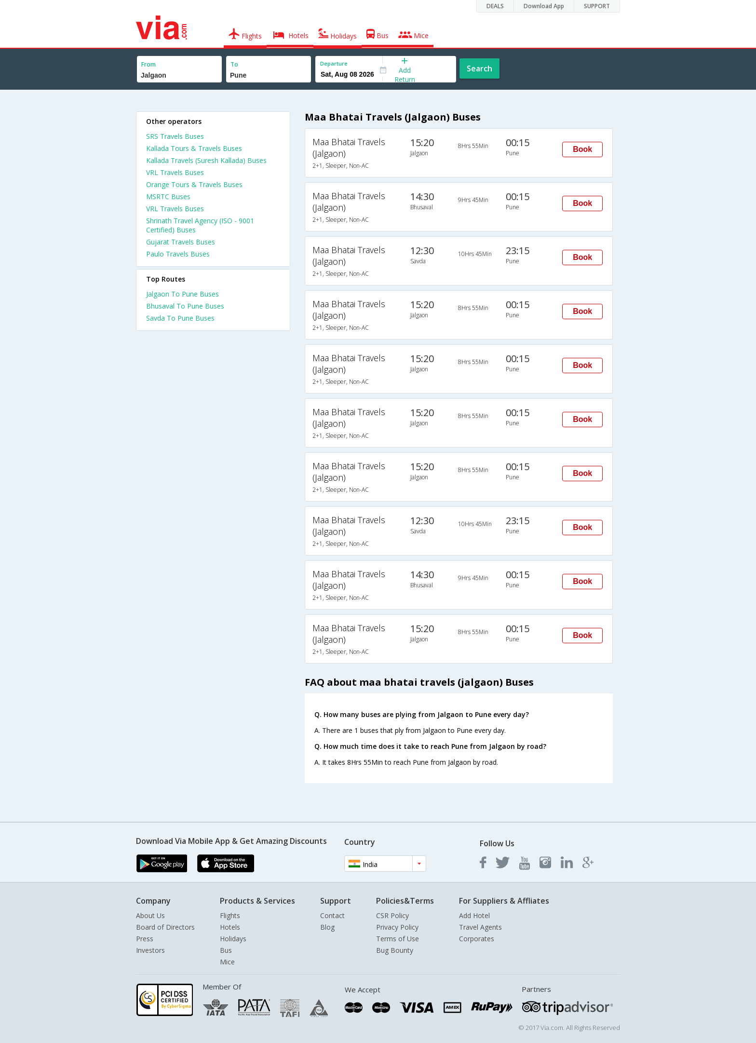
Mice (227, 961)
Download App (544, 6)
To (234, 64)
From (148, 64)
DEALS (495, 6)
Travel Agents (480, 927)
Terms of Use (397, 938)
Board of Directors (165, 927)
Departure (334, 63)
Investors (150, 950)
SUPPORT (597, 6)
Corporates (476, 938)
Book (582, 149)
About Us (150, 915)
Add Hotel (474, 915)
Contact (332, 915)
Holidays (233, 938)
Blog (327, 927)
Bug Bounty (394, 950)
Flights (230, 915)
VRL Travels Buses (175, 172)
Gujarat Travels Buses (180, 241)
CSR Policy (392, 915)
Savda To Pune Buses (180, 318)
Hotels (230, 927)
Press (144, 938)
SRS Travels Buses (175, 136)
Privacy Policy (397, 927)
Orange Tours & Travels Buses (194, 184)
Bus (226, 950)
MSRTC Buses (168, 196)
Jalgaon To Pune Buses (182, 293)
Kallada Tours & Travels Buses (194, 148)
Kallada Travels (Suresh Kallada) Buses (206, 160)
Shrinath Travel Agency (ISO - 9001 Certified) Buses (200, 225)
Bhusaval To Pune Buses (185, 306)
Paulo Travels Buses (178, 253)
